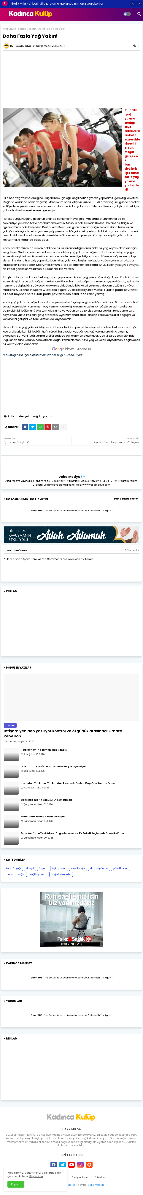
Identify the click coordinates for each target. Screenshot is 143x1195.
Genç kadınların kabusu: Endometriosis (46, 800)
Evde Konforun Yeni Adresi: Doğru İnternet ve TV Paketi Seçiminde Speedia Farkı (72, 833)
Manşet (24, 416)
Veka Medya (69, 476)
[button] (133, 3)
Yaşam (43, 868)
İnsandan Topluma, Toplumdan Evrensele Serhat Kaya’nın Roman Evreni (68, 783)
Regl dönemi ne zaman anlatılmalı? (44, 750)
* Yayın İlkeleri (80, 1177)
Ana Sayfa (9, 29)
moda (9, 874)
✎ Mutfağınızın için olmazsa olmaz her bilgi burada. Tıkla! (42, 355)
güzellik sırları (120, 868)
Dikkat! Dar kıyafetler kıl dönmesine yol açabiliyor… (54, 766)
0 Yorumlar (132, 550)
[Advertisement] (71, 623)
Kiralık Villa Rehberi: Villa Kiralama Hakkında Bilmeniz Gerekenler (57, 3)
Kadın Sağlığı (13, 868)
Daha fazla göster (126, 498)
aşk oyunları (59, 868)
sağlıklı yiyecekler (61, 874)
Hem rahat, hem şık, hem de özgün (43, 816)
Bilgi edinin (36, 1176)
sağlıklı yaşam (27, 29)
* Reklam (100, 1177)
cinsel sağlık (78, 868)
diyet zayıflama (99, 868)
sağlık (21, 874)
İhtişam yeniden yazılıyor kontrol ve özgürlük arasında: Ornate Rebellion (63, 733)
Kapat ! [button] (15, 1184)
